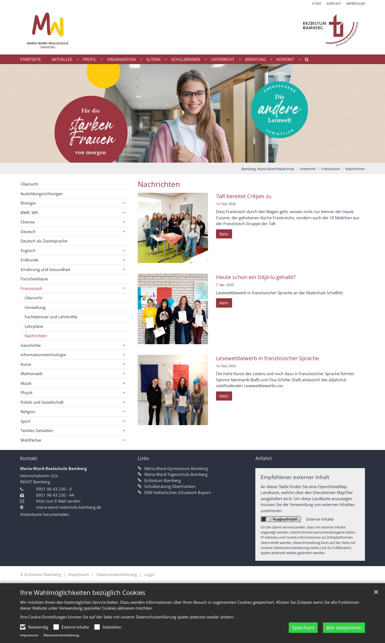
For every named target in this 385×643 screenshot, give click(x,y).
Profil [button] (89, 59)
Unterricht (307, 168)
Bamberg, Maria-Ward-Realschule (267, 168)
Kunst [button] (26, 364)
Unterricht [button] (222, 59)
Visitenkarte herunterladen (44, 514)
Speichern (303, 633)
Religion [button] (28, 411)
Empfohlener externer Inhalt (295, 477)
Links (143, 458)
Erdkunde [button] (29, 259)
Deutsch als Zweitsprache (44, 241)
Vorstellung (35, 307)
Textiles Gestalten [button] (37, 430)
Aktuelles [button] (62, 59)
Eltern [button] (153, 59)
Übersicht (29, 184)
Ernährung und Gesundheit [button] (45, 269)
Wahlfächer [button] (31, 440)
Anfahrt (263, 458)
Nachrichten (355, 168)
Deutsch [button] (28, 231)
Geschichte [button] (31, 345)
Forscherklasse (34, 278)
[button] (305, 60)
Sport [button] (25, 421)
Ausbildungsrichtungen (42, 193)
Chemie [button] (27, 222)
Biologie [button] (28, 203)
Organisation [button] (121, 59)
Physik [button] (27, 392)
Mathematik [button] (32, 373)
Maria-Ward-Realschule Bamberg (53, 468)
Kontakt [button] (285, 59)
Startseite (30, 59)
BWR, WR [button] (29, 212)
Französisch (330, 168)
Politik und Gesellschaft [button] (42, 402)
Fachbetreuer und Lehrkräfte (51, 316)
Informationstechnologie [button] (43, 354)
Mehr (224, 234)
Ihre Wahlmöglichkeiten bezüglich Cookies (82, 598)
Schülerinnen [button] (185, 59)
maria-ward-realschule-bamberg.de (68, 507)
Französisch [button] (31, 288)
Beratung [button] (255, 59)
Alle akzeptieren (344, 633)
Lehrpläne (34, 326)
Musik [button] (26, 383)
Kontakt (28, 458)
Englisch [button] (28, 250)
